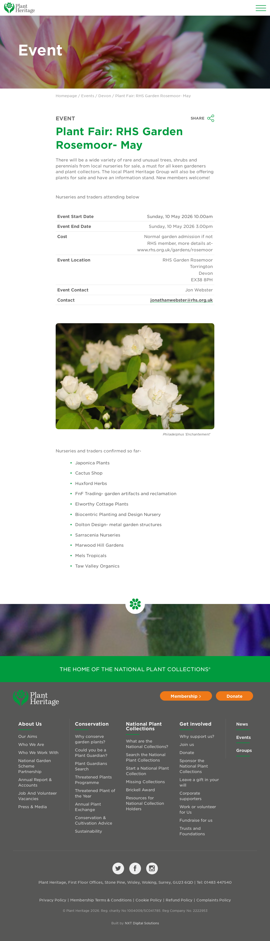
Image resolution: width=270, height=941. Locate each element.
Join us (186, 744)
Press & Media (32, 806)
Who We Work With (38, 752)
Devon (104, 95)
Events (87, 95)
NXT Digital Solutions (142, 923)
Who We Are (31, 744)
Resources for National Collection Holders (145, 803)
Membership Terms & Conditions (101, 900)
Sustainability (88, 830)
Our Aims (27, 736)
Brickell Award (140, 789)
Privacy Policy (52, 900)
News (242, 723)
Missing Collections (145, 781)
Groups (244, 750)
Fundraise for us (196, 820)
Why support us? (196, 736)
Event (65, 118)
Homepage (66, 95)
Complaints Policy (213, 900)
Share (202, 118)
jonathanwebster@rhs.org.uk (181, 299)
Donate (234, 696)
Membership (186, 696)
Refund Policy (179, 900)
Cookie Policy (149, 900)
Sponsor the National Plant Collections (193, 766)
